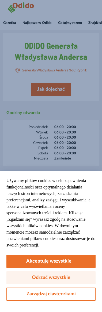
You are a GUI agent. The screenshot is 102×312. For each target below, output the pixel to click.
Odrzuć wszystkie (51, 277)
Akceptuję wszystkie (51, 261)
